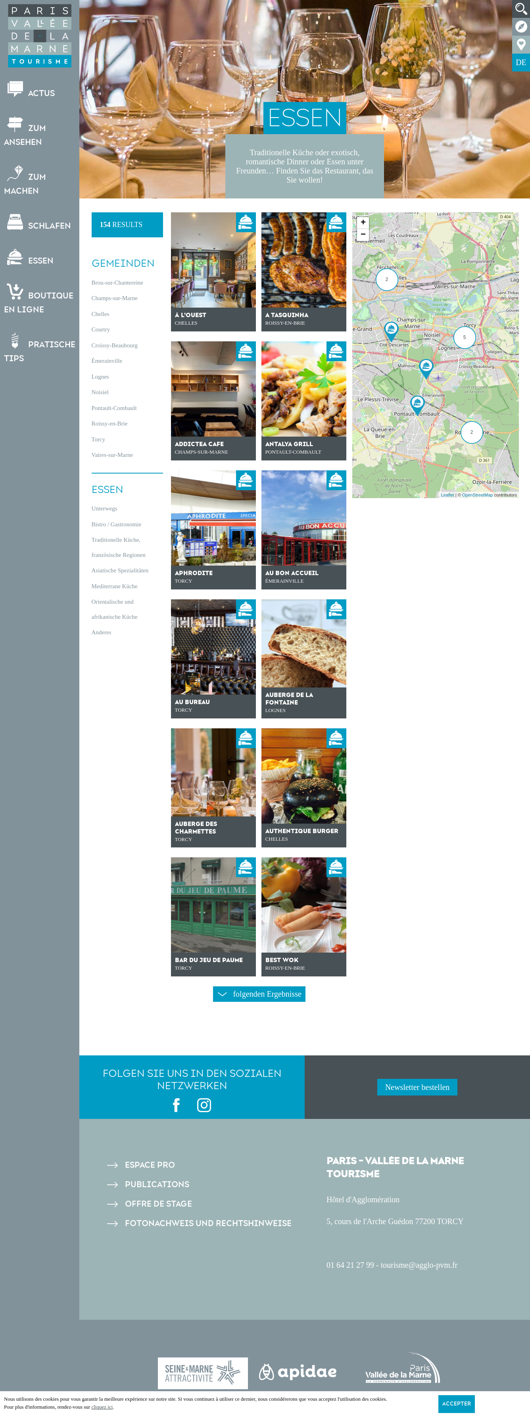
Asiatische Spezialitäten (120, 570)
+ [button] (363, 223)
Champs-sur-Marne (115, 298)
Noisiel (100, 392)
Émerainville (107, 361)
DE (521, 62)
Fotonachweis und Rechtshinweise (208, 1223)
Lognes (100, 377)
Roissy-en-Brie (110, 423)
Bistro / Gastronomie (117, 524)
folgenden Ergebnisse (259, 994)
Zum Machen (25, 180)
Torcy (99, 439)
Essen (29, 257)
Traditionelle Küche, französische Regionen (119, 547)
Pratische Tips (39, 348)
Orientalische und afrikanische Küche (115, 609)
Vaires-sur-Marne (112, 455)
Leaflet (447, 495)
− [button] (363, 235)
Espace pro (150, 1165)
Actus (29, 89)
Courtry (101, 329)
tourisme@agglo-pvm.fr (419, 1265)
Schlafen (37, 222)
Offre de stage (158, 1204)
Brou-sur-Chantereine (118, 282)
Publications (157, 1185)
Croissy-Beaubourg (115, 345)
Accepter (456, 1404)
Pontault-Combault (114, 408)
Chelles (100, 314)
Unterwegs (104, 508)
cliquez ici (102, 1407)
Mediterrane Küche (115, 586)
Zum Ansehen (25, 131)
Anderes (101, 632)
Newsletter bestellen (417, 1087)
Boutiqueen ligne (38, 299)
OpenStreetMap (477, 495)
